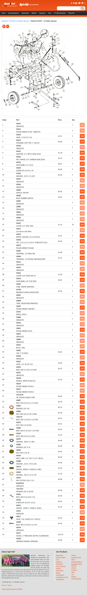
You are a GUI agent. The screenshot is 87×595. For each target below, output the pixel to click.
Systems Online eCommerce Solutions (12, 589)
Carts (3, 13)
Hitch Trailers (59, 570)
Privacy (10, 585)
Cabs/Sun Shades (60, 557)
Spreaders (25, 13)
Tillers (73, 572)
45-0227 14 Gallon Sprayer (19, 21)
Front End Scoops (61, 566)
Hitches (58, 573)
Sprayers (42, 13)
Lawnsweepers (13, 13)
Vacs (49, 13)
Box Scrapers (59, 555)
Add (82, 125)
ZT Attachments (60, 13)
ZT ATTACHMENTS (76, 579)
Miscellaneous (60, 579)
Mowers (73, 555)
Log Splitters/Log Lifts (62, 577)
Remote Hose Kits (76, 557)
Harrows (58, 568)
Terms (3, 585)
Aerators (73, 576)
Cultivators (59, 562)
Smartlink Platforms (76, 562)
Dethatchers (59, 564)
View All (71, 13)
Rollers (34, 13)
